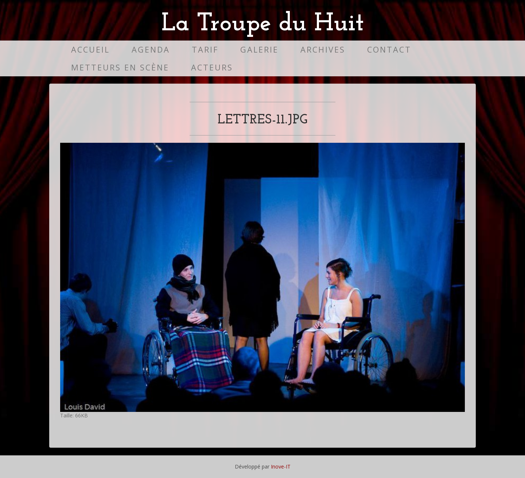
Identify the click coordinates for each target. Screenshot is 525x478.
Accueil (90, 49)
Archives (322, 49)
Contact (389, 49)
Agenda (151, 49)
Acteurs (212, 67)
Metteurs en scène (120, 67)
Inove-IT (281, 466)
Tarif (205, 49)
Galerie (259, 49)
